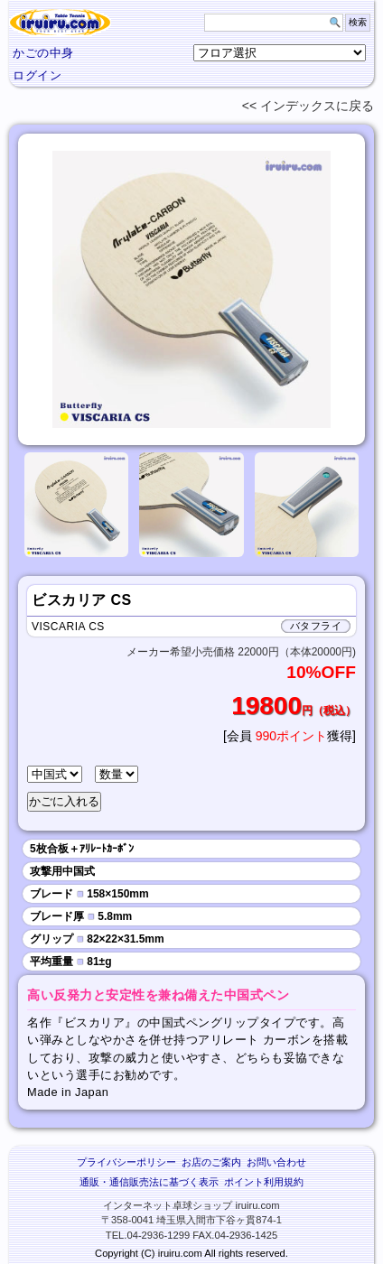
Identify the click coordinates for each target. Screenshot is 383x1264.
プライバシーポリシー (126, 1162)
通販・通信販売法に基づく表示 (149, 1181)
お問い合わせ (276, 1162)
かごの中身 (43, 53)
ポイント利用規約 (264, 1181)
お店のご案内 (211, 1162)
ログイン (37, 75)
